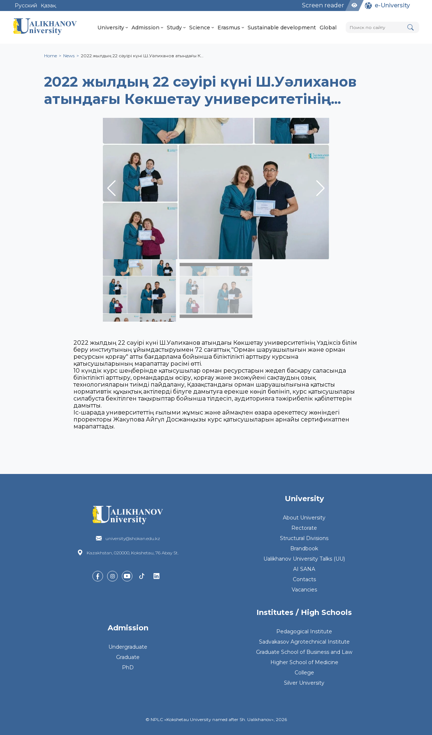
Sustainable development (282, 27)
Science (201, 27)
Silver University (304, 683)
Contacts (304, 579)
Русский (26, 5)
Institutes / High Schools (304, 612)
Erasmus (230, 27)
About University (304, 517)
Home (50, 55)
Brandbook (304, 548)
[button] (320, 188)
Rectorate (304, 528)
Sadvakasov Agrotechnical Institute (304, 641)
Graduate (128, 657)
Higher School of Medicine (304, 662)
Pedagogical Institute (304, 631)
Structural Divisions (304, 538)
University (112, 27)
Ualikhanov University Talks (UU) (304, 558)
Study (176, 27)
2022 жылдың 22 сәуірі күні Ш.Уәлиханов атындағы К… (142, 55)
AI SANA (304, 569)
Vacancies (304, 589)
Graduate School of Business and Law (304, 652)
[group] (216, 188)
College (304, 672)
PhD (128, 667)
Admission (147, 27)
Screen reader (323, 5)
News (69, 55)
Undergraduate (127, 647)
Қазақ (48, 5)
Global (328, 27)
